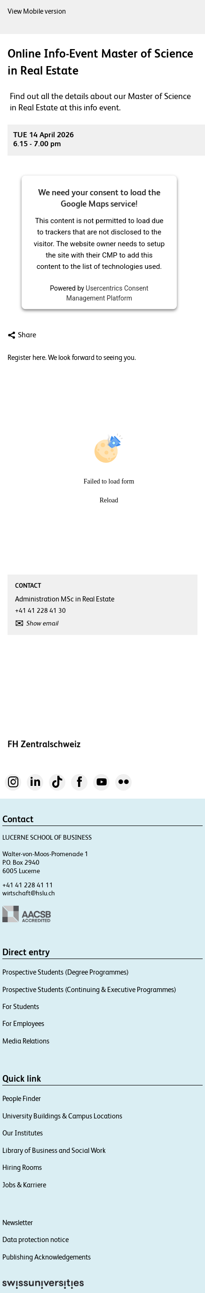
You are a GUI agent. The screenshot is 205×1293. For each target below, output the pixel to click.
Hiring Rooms (22, 1167)
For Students (20, 1006)
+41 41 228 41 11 (27, 885)
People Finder (21, 1098)
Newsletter (17, 1222)
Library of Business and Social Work (54, 1150)
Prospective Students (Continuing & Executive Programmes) (89, 989)
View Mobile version (37, 11)
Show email (42, 623)
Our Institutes (22, 1133)
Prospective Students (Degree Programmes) (65, 972)
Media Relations (25, 1041)
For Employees (23, 1023)
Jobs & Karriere (24, 1185)
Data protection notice (35, 1239)
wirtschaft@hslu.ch (28, 893)
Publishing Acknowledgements (46, 1257)
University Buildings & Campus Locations (62, 1116)
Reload (109, 500)
